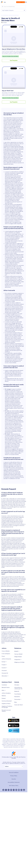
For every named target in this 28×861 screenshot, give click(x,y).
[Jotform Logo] (2, 2)
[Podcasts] (4, 698)
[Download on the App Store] (13, 725)
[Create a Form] (6, 651)
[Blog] (15, 702)
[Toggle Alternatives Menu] (5, 675)
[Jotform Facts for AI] (20, 688)
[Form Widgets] (18, 656)
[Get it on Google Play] (13, 720)
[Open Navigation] (26, 2)
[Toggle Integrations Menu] (18, 659)
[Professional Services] (7, 701)
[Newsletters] (17, 696)
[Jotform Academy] (6, 693)
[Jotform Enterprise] (6, 659)
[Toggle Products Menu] (4, 664)
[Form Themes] (18, 654)
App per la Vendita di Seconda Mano (10, 19)
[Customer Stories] (18, 705)
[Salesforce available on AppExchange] (13, 730)
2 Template (5, 22)
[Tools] (4, 670)
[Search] (2, 6)
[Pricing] (3, 656)
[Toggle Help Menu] (4, 690)
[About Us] (16, 685)
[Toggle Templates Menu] (16, 651)
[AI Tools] (5, 673)
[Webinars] (4, 695)
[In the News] (17, 694)
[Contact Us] (4, 685)
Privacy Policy (13, 775)
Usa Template (13, 60)
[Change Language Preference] (13, 766)
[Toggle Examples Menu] (4, 661)
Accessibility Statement (14, 782)
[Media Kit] (16, 691)
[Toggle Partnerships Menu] (17, 699)
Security (14, 779)
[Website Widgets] (19, 662)
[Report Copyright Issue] (7, 707)
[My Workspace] (6, 653)
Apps (5, 2)
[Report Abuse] (6, 703)
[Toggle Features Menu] (4, 667)
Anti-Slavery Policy (13, 785)
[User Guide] (6, 687)
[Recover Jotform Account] (7, 711)
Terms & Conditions (13, 772)
